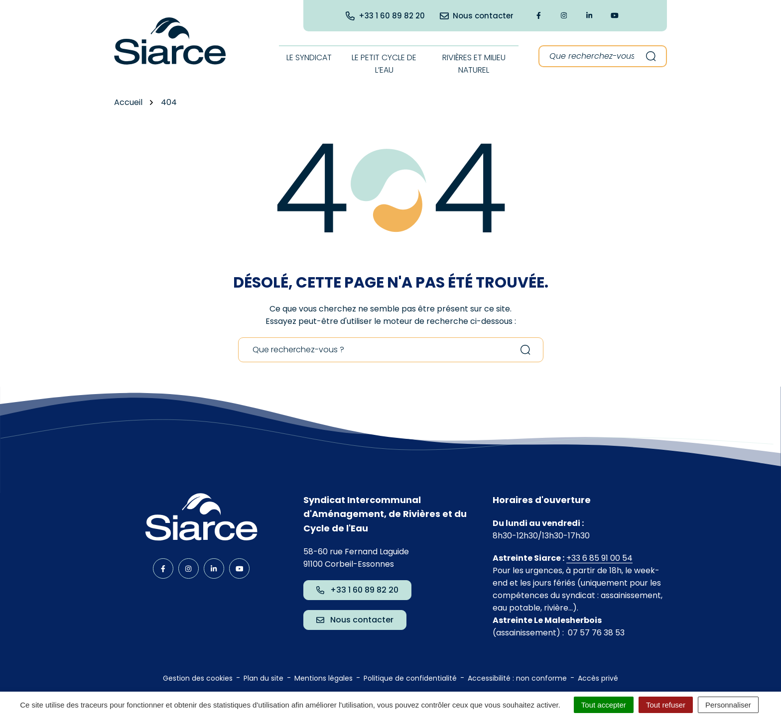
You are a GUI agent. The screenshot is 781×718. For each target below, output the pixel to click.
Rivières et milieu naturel (474, 64)
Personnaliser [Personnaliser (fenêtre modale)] (728, 705)
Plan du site (263, 678)
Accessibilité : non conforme (517, 678)
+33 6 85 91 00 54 (599, 558)
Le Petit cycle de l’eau (384, 64)
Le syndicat (309, 57)
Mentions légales (323, 678)
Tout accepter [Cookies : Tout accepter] (603, 705)
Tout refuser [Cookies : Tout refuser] (665, 705)
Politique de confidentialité (410, 678)
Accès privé (598, 678)
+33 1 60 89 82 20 (357, 590)
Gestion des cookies (198, 678)
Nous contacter (354, 619)
